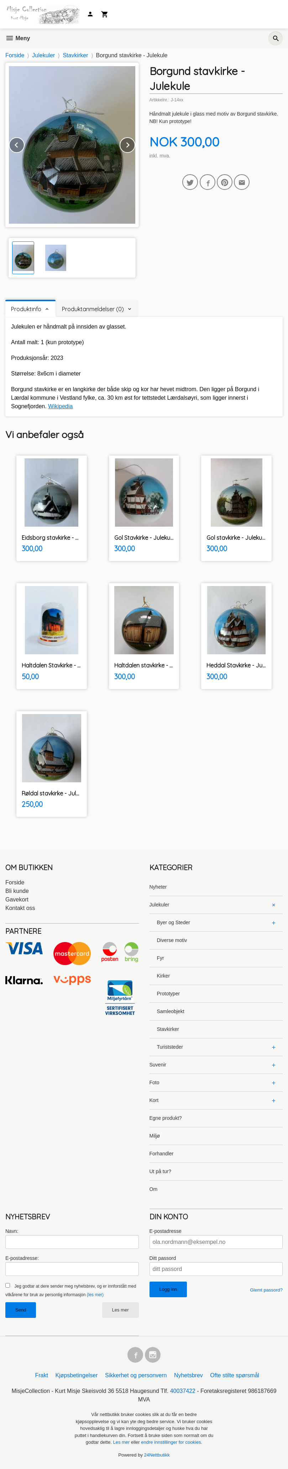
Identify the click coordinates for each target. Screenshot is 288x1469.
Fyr (160, 958)
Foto (154, 1082)
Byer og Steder (173, 922)
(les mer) (95, 1294)
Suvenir (158, 1065)
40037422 (182, 1391)
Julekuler (159, 905)
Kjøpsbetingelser (76, 1375)
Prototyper (168, 993)
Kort (154, 1100)
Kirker (163, 976)
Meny (17, 38)
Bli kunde (17, 891)
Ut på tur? (160, 1171)
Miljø (155, 1136)
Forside (14, 55)
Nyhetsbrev (188, 1375)
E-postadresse (166, 1231)
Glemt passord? (266, 1290)
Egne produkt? (166, 1118)
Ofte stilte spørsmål (234, 1375)
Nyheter (158, 887)
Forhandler (162, 1153)
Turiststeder (170, 1047)
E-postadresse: (22, 1258)
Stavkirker (168, 1029)
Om (154, 1189)
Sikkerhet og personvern (136, 1375)
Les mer (120, 1310)
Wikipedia (60, 406)
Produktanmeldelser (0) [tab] (93, 309)
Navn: (12, 1231)
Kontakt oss (20, 908)
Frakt (41, 1375)
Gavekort (16, 899)
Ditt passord (163, 1258)
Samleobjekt (170, 1011)
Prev (24, 143)
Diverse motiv (172, 940)
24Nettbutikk (157, 1455)
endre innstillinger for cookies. (171, 1442)
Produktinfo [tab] (26, 309)
